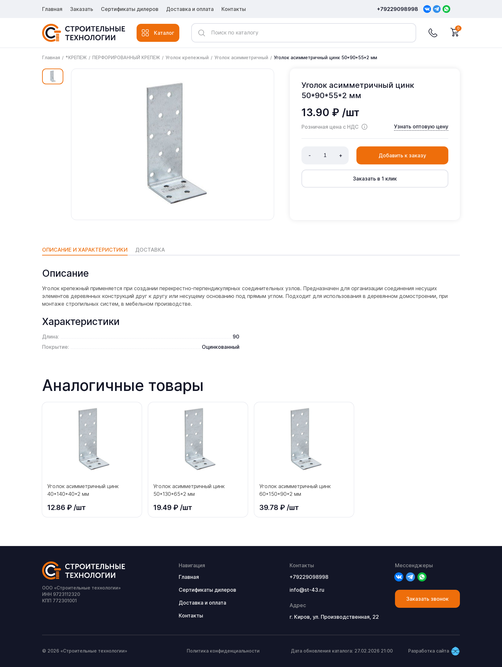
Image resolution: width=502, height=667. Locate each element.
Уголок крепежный (187, 57)
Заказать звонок (427, 599)
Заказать (81, 9)
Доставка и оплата (190, 9)
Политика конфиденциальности (223, 650)
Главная (52, 9)
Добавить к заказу (402, 155)
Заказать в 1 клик (375, 178)
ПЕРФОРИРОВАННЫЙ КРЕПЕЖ (126, 57)
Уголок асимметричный (241, 57)
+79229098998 (397, 9)
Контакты (233, 9)
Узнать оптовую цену (421, 126)
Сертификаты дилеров (129, 9)
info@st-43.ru (307, 590)
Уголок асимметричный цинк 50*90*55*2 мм (325, 57)
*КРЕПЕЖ (76, 57)
